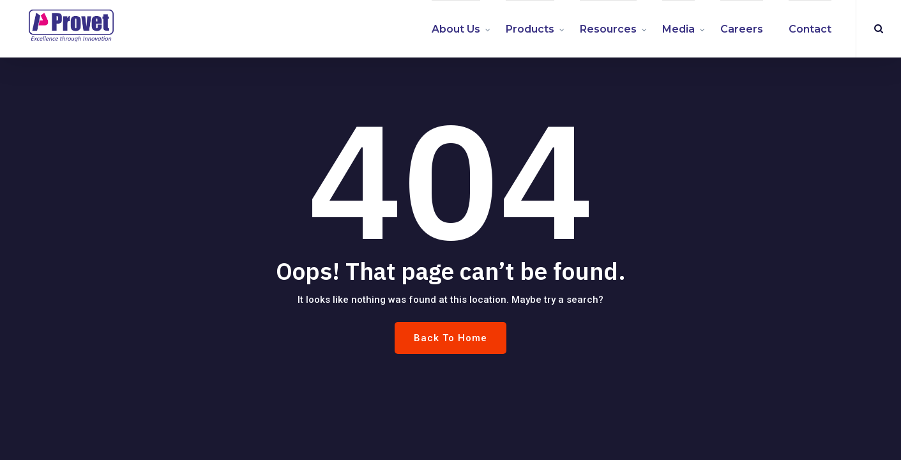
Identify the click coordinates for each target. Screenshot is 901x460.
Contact (810, 29)
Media (678, 29)
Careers (741, 29)
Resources (608, 29)
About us (456, 29)
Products (530, 29)
